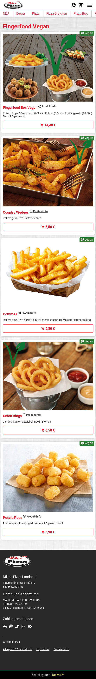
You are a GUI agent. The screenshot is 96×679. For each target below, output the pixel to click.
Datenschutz (61, 649)
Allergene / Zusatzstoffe (17, 649)
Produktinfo (47, 106)
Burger (20, 13)
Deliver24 (58, 675)
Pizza (36, 13)
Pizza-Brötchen (56, 13)
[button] (90, 5)
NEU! (6, 13)
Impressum (42, 649)
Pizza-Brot (81, 13)
